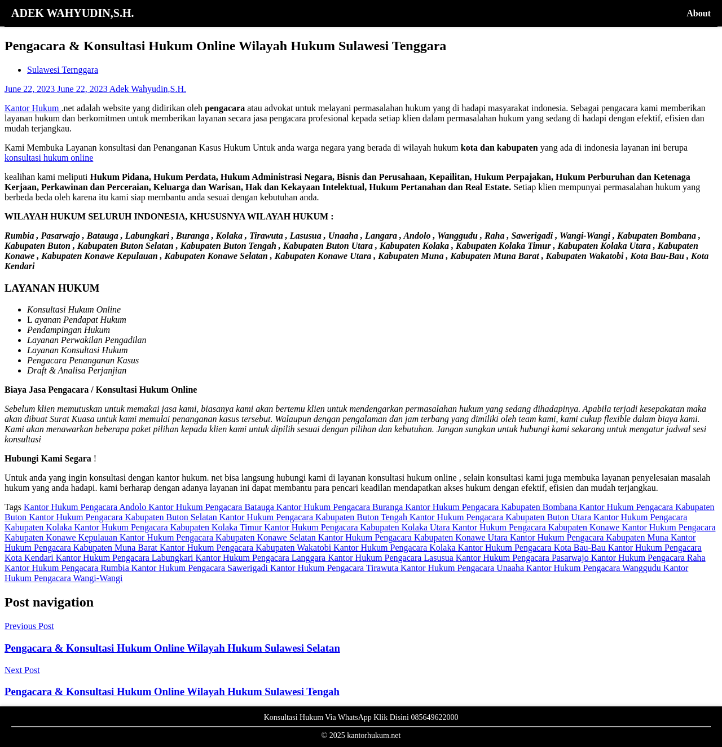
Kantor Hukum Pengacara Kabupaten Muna (590, 537)
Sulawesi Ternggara (62, 69)
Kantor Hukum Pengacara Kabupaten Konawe (537, 527)
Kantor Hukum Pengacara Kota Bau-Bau (532, 547)
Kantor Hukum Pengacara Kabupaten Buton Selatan (124, 517)
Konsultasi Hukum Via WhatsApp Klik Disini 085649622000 (361, 717)
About (698, 13)
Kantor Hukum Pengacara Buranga (340, 507)
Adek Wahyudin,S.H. (147, 89)
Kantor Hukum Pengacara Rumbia (68, 568)
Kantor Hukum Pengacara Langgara (262, 558)
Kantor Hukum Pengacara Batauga (212, 507)
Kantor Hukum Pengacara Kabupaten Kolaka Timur (169, 527)
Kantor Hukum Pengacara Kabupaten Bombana (492, 507)
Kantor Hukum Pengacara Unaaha (463, 568)
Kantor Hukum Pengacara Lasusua (392, 558)
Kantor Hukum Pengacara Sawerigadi (200, 568)
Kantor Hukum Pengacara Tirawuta (335, 568)
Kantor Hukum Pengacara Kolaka (395, 547)
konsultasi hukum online (49, 157)
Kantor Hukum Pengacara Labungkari (126, 558)
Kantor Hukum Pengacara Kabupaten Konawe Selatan (219, 537)
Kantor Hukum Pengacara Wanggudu (594, 568)
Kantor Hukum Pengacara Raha (648, 558)
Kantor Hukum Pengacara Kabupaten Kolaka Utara (358, 527)
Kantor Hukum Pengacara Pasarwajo (523, 558)
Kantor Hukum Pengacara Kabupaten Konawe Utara (414, 537)
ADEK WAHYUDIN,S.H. (72, 13)
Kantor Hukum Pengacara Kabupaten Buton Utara (501, 517)
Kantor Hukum (33, 108)
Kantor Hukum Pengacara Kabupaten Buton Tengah (314, 517)
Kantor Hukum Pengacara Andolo (86, 507)
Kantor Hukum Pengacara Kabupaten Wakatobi (246, 547)
